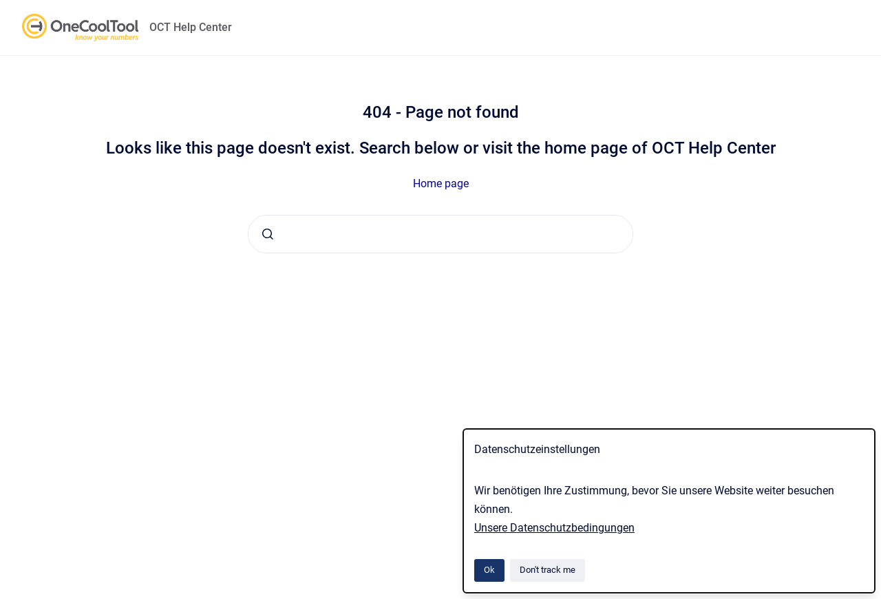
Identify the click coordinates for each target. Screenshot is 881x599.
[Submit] (268, 234)
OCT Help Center (190, 27)
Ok (489, 570)
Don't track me (547, 570)
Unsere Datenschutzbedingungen (554, 527)
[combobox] (440, 234)
